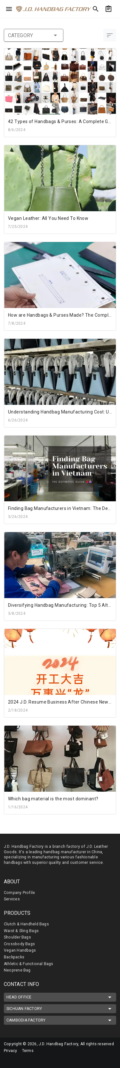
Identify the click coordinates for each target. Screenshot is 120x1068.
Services (12, 899)
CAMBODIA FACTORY (60, 1020)
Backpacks (14, 957)
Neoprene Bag (17, 970)
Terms (28, 1050)
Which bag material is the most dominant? (53, 798)
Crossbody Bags (19, 944)
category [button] (33, 35)
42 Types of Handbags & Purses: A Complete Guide (62, 121)
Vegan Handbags (20, 950)
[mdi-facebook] (8, 1060)
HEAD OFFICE (60, 997)
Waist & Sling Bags (21, 931)
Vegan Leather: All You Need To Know (48, 218)
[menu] (9, 9)
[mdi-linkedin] (21, 1060)
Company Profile (19, 892)
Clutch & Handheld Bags (26, 924)
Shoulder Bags (17, 937)
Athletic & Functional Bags (28, 964)
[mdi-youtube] (35, 1060)
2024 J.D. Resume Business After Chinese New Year (64, 702)
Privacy (10, 1050)
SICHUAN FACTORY (60, 1009)
